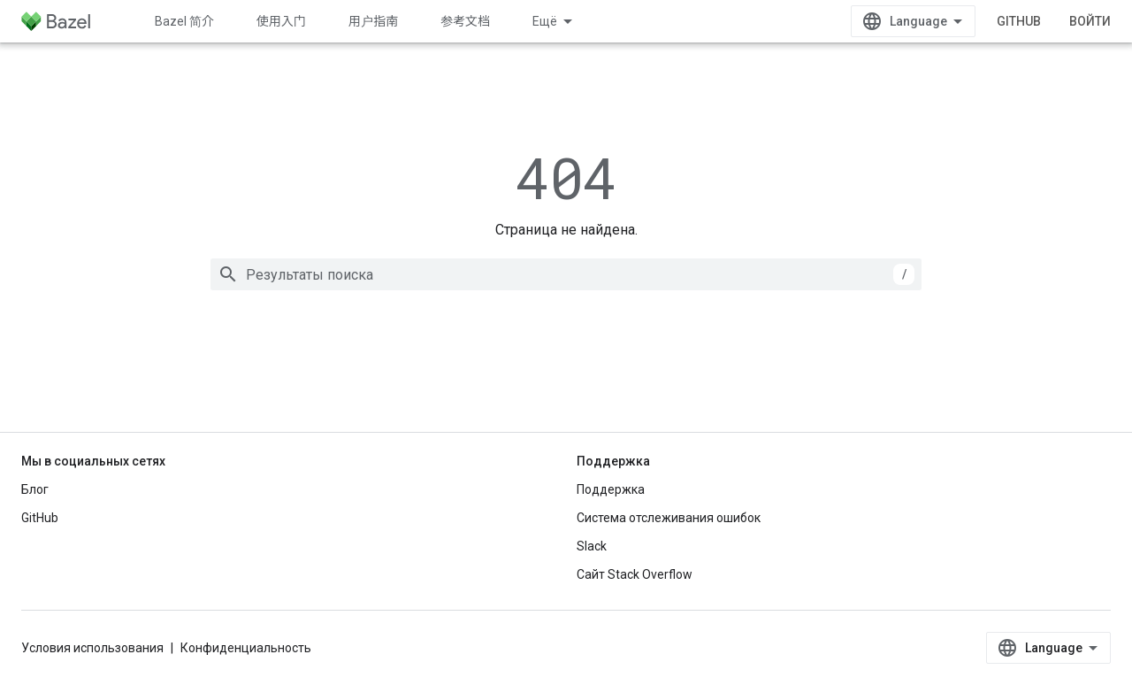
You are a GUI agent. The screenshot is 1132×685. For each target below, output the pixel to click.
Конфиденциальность (245, 648)
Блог (35, 489)
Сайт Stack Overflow (634, 574)
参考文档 (465, 21)
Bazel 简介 (184, 21)
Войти (1090, 21)
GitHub (1019, 21)
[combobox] (566, 274)
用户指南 (373, 21)
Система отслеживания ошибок (669, 518)
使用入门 (281, 21)
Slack (592, 546)
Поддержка (611, 489)
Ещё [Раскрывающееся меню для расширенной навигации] (544, 21)
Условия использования (92, 648)
